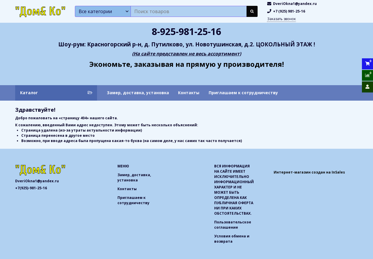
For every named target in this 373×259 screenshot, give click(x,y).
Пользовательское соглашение (232, 225)
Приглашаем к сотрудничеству (243, 92)
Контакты (188, 92)
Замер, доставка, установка (138, 92)
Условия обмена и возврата (231, 239)
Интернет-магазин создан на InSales (309, 172)
